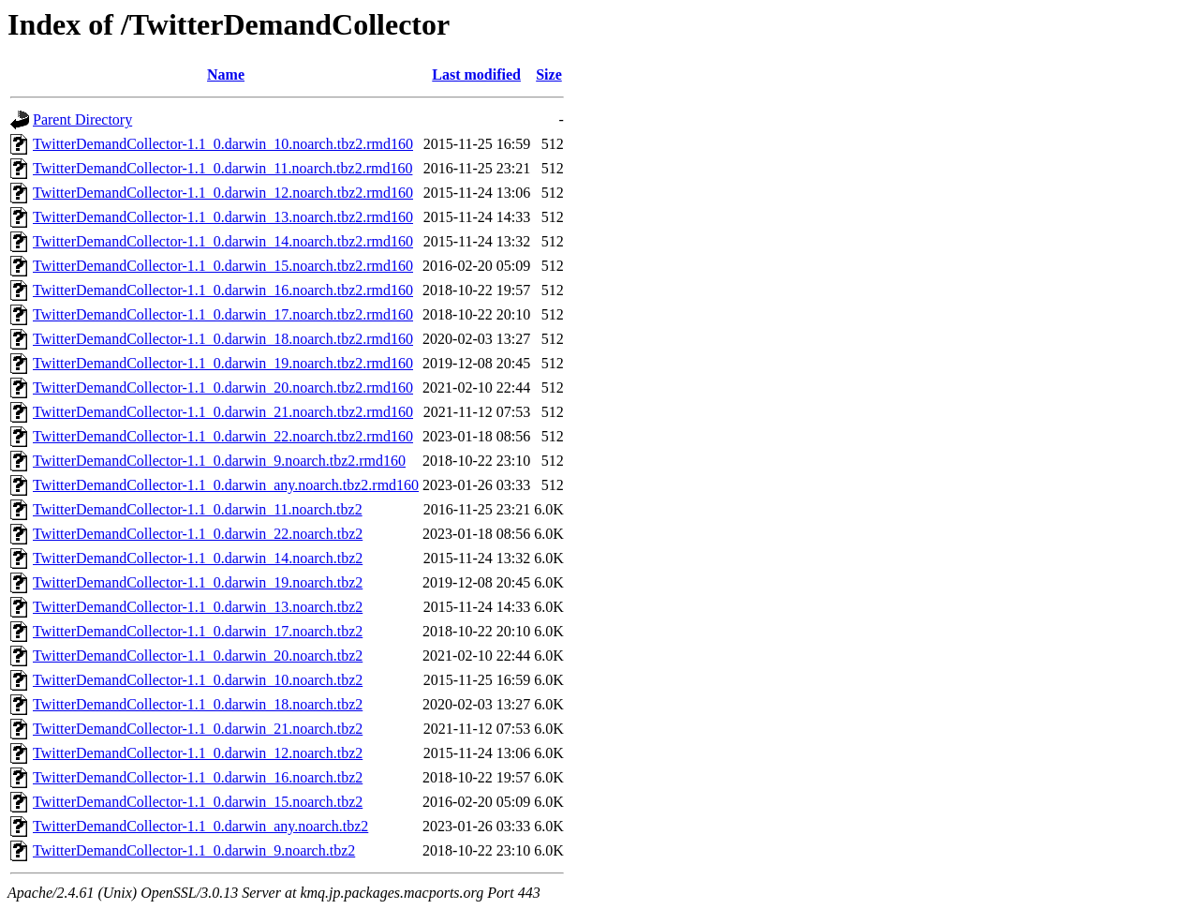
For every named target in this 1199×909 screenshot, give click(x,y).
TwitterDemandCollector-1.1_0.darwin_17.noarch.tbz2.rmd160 (223, 314)
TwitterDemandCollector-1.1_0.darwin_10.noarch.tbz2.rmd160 (223, 144)
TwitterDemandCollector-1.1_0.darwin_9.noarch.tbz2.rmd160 (219, 461)
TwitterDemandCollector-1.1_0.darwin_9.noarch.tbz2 (194, 850)
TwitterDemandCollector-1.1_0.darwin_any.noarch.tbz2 (200, 826)
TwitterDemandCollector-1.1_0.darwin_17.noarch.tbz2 (198, 631)
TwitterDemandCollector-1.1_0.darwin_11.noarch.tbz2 (198, 509)
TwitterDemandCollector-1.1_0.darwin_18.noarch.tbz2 (198, 704)
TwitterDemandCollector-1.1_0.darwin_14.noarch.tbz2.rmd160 (223, 241)
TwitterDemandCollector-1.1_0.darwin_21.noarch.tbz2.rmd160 (223, 412)
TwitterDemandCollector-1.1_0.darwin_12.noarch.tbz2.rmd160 (223, 193)
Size (549, 74)
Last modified (476, 74)
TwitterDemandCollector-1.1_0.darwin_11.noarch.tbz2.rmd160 (222, 168)
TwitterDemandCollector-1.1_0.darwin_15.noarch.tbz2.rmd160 (223, 266)
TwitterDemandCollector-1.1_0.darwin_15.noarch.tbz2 (198, 802)
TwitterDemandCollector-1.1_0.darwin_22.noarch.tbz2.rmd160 (223, 436)
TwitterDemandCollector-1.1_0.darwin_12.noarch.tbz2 (198, 753)
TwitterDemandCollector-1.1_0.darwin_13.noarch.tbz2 (198, 607)
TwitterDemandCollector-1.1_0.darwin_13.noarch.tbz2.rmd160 (223, 217)
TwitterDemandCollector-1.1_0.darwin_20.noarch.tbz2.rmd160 (223, 387)
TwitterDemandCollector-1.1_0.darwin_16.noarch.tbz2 (198, 777)
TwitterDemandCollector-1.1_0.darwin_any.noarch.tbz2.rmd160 (226, 485)
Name (225, 74)
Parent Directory (82, 119)
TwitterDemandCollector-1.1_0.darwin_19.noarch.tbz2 (198, 582)
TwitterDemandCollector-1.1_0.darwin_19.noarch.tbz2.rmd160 (223, 363)
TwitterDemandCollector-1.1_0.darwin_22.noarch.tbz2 (198, 534)
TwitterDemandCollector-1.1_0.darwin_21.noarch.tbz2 (198, 729)
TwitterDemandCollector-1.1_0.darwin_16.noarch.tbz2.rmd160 (223, 290)
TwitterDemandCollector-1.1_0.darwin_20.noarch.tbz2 (198, 655)
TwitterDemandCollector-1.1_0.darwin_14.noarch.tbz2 (198, 558)
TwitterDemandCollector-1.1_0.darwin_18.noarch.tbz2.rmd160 (223, 339)
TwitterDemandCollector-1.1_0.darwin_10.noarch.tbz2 (198, 680)
